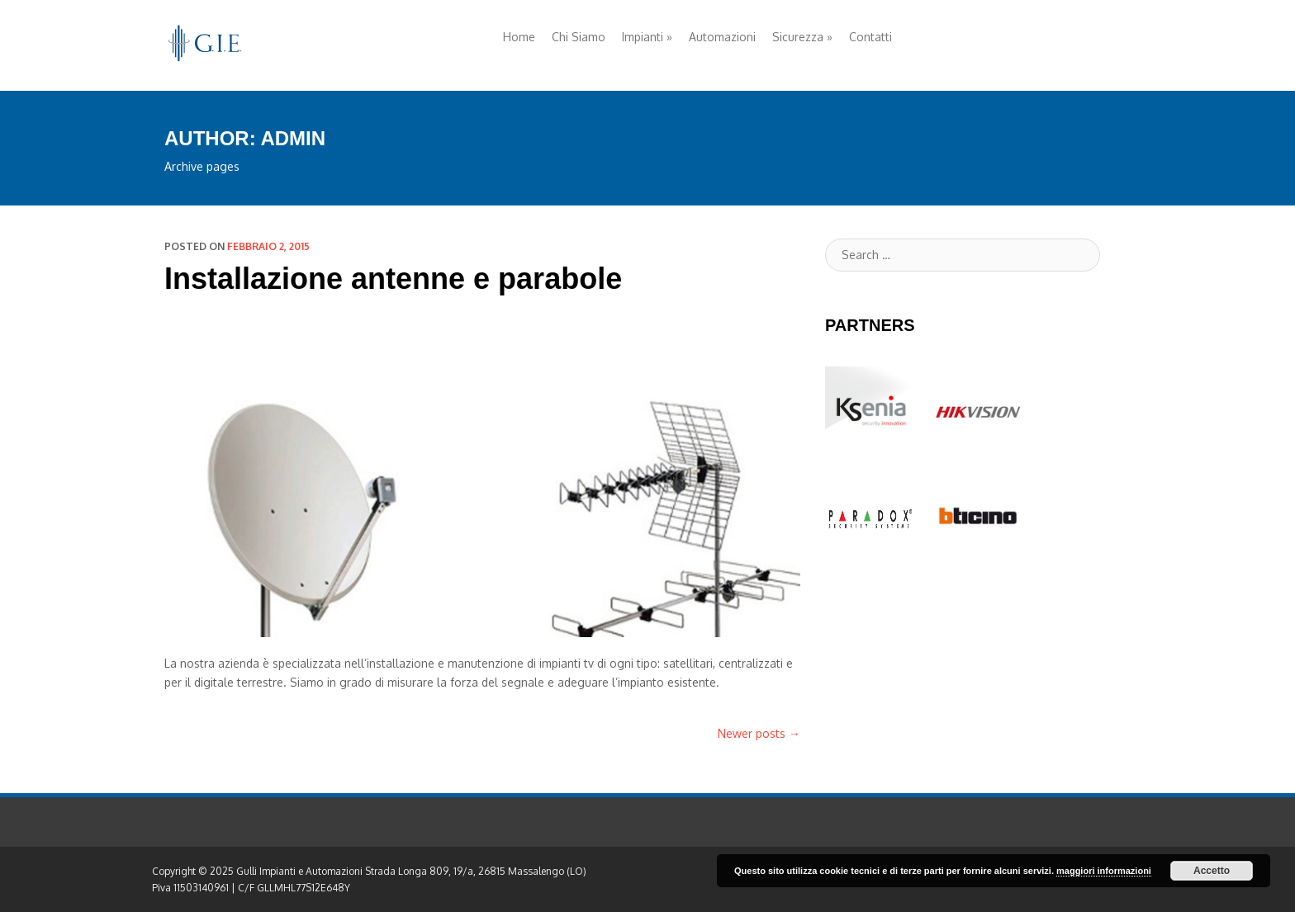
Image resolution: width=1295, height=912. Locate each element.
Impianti (647, 37)
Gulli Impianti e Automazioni (299, 871)
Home (519, 37)
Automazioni (722, 37)
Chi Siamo (578, 37)
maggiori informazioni (1103, 871)
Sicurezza (802, 37)
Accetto (1211, 871)
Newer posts (759, 733)
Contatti (870, 37)
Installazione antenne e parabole (393, 278)
